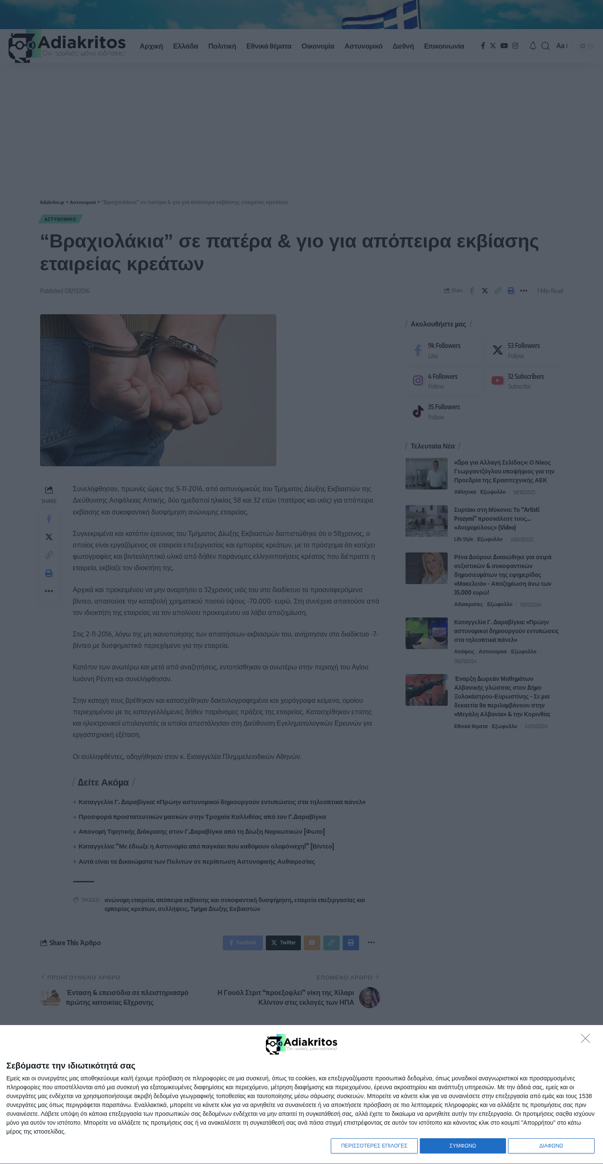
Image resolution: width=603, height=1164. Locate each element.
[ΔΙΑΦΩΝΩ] (588, 1039)
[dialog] (301, 1094)
